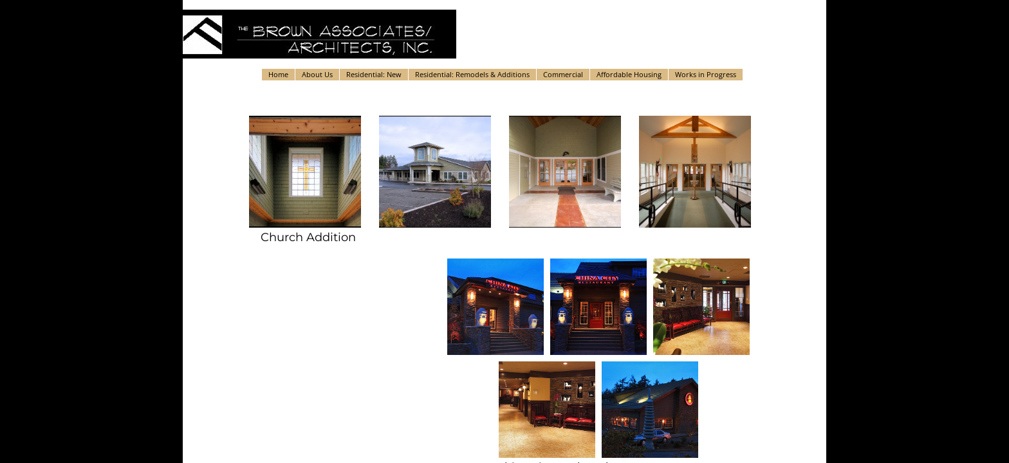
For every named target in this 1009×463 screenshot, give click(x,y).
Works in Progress (705, 74)
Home (278, 74)
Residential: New (374, 74)
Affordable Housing (629, 74)
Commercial (563, 74)
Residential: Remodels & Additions (472, 74)
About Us (317, 74)
